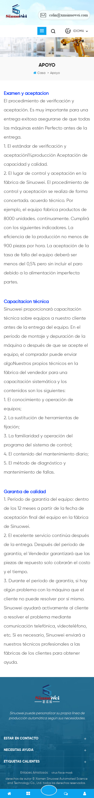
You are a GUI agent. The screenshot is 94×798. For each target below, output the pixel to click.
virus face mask (62, 772)
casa (41, 73)
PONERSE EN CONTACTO (49, 790)
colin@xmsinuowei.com (68, 15)
